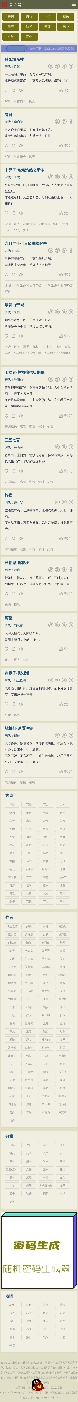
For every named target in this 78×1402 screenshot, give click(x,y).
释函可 (18, 447)
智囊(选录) (12, 1169)
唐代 (8, 66)
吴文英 (12, 966)
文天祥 (29, 982)
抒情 (12, 804)
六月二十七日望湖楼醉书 (26, 243)
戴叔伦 (29, 1047)
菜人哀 (4, 1367)
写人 (17, 230)
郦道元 (62, 1096)
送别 (65, 224)
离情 (32, 426)
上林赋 (39, 1367)
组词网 (58, 1362)
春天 (45, 812)
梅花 (12, 845)
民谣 (12, 893)
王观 (17, 177)
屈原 (29, 1104)
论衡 (12, 1145)
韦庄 (45, 1055)
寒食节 (46, 869)
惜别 (41, 426)
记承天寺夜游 (50, 1367)
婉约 (56, 224)
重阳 (12, 861)
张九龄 (29, 1088)
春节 (29, 877)
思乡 (62, 820)
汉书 (45, 1153)
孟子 (12, 1193)
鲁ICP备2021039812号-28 (44, 1397)
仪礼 (29, 1145)
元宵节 (29, 869)
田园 (45, 845)
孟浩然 (12, 1047)
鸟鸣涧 (73, 1367)
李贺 (45, 1088)
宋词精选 (11, 426)
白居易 (62, 999)
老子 (29, 1185)
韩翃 (62, 1088)
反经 (29, 1177)
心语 (62, 1329)
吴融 (45, 1063)
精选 (66, 16)
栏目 (29, 1304)
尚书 (45, 1161)
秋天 (12, 820)
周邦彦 (12, 974)
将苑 (12, 1153)
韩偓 (62, 1047)
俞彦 (17, 570)
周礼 (62, 1145)
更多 (62, 901)
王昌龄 (29, 1071)
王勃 (29, 1096)
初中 (66, 26)
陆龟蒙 (18, 625)
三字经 (11, 1367)
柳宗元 (12, 1088)
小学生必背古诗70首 (28, 285)
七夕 (62, 861)
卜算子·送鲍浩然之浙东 (24, 170)
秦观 (62, 950)
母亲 (62, 893)
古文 (62, 1321)
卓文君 (62, 1112)
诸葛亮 (46, 1112)
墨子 (29, 1161)
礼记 (62, 1169)
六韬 (29, 1169)
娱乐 (45, 1337)
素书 (45, 1169)
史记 (62, 1193)
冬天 (62, 853)
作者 (9, 917)
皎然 (29, 1015)
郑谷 (29, 1039)
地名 (59, 346)
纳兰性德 (20, 680)
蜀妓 (17, 735)
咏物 (12, 812)
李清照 (62, 974)
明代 (8, 447)
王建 (29, 1031)
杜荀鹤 (46, 1039)
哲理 (45, 828)
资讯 (45, 1329)
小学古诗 (29, 224)
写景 (8, 101)
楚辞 (47, 26)
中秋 (45, 861)
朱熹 (62, 942)
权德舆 (46, 1047)
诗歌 (62, 1304)
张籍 (29, 1007)
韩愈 (12, 1031)
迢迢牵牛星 (64, 1367)
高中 (29, 36)
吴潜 (12, 958)
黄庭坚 (29, 934)
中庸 (45, 1177)
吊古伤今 (20, 101)
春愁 (17, 715)
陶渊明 (12, 1104)
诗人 (12, 1312)
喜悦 (68, 346)
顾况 (45, 1071)
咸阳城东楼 (14, 59)
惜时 (29, 885)
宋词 (11, 16)
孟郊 (45, 1023)
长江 (50, 346)
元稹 (62, 991)
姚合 (45, 1007)
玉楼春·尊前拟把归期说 (24, 372)
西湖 (8, 285)
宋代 (8, 177)
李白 (17, 312)
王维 (62, 1023)
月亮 (62, 845)
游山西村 (30, 1367)
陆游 (29, 942)
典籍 (9, 1136)
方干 (62, 1039)
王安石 (12, 934)
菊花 (45, 877)
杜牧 (12, 1015)
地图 (9, 1296)
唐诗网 (15, 4)
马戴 (12, 1096)
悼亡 (29, 861)
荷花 (12, 869)
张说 (29, 1063)
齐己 (29, 999)
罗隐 (12, 1039)
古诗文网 (20, 1367)
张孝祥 (46, 950)
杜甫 (12, 1007)
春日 (8, 115)
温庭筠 (29, 1023)
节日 (62, 828)
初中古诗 (44, 224)
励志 (45, 853)
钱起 (45, 1031)
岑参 (62, 1031)
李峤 (12, 1071)
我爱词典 (25, 1362)
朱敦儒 (46, 966)
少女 (8, 715)
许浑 (17, 66)
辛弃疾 (29, 950)
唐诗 (29, 16)
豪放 (29, 845)
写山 (45, 901)
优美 (32, 101)
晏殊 (62, 958)
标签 (12, 1304)
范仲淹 (46, 958)
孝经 (12, 1161)
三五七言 (12, 440)
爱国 (12, 828)
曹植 (29, 1112)
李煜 (62, 982)
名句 (29, 1329)
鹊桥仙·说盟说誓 (19, 728)
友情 (26, 230)
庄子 (62, 1185)
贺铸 (45, 974)
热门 (29, 1337)
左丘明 (46, 1104)
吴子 (45, 1145)
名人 (29, 1312)
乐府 (11, 26)
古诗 (47, 16)
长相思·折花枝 (17, 563)
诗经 (29, 26)
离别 (23, 426)
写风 (29, 901)
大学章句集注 (46, 1186)
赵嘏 (62, 1079)
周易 (45, 1193)
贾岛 (12, 1023)
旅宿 (8, 495)
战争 (62, 836)
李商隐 (18, 122)
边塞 (29, 836)
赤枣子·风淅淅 (17, 673)
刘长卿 (46, 1015)
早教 (8, 353)
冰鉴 (12, 1185)
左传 (62, 1177)
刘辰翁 (29, 958)
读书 (45, 885)
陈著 (12, 950)
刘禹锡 (12, 999)
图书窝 (51, 1362)
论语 (29, 1193)
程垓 (29, 974)
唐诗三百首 (12, 346)
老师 (12, 901)
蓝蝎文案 (35, 1362)
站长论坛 (15, 1362)
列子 (29, 1153)
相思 (17, 604)
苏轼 (17, 250)
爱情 (23, 782)
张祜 (29, 1055)
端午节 (62, 877)
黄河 (12, 885)
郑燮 (29, 926)
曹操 (12, 1112)
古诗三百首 (68, 1392)
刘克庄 (12, 942)
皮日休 (12, 1055)
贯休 (62, 1015)
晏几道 (29, 966)
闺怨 (45, 836)
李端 (45, 1079)
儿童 (62, 885)
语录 (12, 1337)
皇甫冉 (62, 1055)
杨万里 (62, 934)
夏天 (12, 853)
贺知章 (46, 1096)
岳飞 (45, 982)
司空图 (29, 1079)
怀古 (8, 659)
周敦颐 (12, 982)
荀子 (62, 1161)
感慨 (26, 659)
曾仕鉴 (18, 502)
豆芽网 (73, 1362)
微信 (12, 1345)
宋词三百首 (12, 224)
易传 (12, 1177)
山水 (8, 230)
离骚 (8, 618)
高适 (12, 1079)
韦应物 (29, 991)
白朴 (45, 926)
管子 (62, 1153)
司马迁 (62, 1104)
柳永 (62, 966)
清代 (8, 680)
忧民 (29, 893)
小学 (11, 36)
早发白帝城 (14, 305)
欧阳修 (18, 379)
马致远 (62, 926)
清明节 (12, 877)
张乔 (12, 1063)
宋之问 (62, 1071)
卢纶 (62, 1063)
